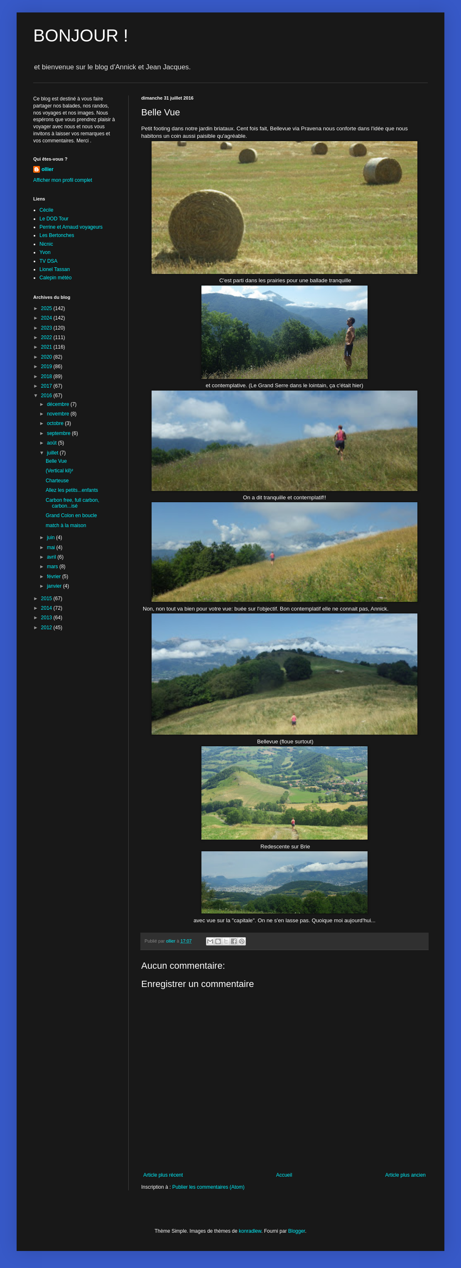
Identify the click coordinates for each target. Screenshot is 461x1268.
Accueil (284, 1175)
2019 (47, 366)
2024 (47, 318)
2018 (47, 376)
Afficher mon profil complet (62, 180)
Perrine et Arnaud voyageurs (71, 227)
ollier (48, 169)
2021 (47, 347)
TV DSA (48, 261)
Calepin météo (55, 278)
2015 (47, 598)
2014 (47, 608)
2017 (47, 386)
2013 (47, 618)
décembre (59, 404)
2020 (47, 357)
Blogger (296, 1231)
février (54, 576)
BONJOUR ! (80, 35)
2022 (47, 337)
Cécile (46, 210)
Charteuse (57, 481)
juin (51, 537)
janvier (55, 586)
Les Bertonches (56, 235)
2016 (47, 395)
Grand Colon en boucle (71, 515)
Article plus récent (163, 1175)
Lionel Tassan (54, 269)
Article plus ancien (405, 1175)
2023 (47, 328)
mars (53, 566)
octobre (56, 423)
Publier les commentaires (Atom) (208, 1187)
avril (52, 557)
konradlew (250, 1231)
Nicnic (46, 244)
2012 (47, 627)
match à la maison (66, 525)
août (52, 443)
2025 (47, 308)
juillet (53, 453)
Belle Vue (56, 461)
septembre (59, 433)
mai (51, 547)
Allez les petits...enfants (72, 490)
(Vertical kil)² (59, 471)
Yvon (45, 252)
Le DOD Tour (54, 219)
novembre (59, 414)
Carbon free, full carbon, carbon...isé (72, 503)
